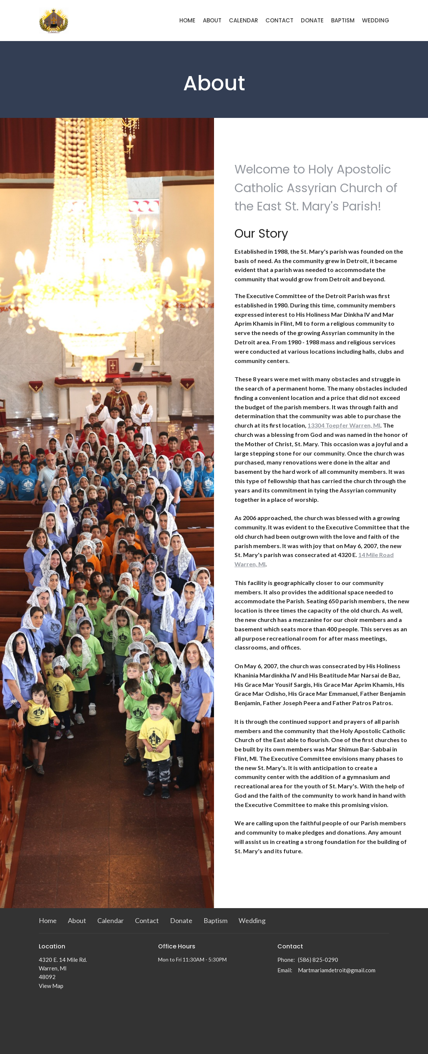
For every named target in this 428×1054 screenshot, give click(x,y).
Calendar (243, 20)
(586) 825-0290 (318, 959)
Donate (312, 20)
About (212, 20)
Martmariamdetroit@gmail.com (336, 970)
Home (187, 20)
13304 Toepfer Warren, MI (344, 425)
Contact (279, 20)
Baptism (343, 20)
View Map (51, 985)
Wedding (375, 20)
